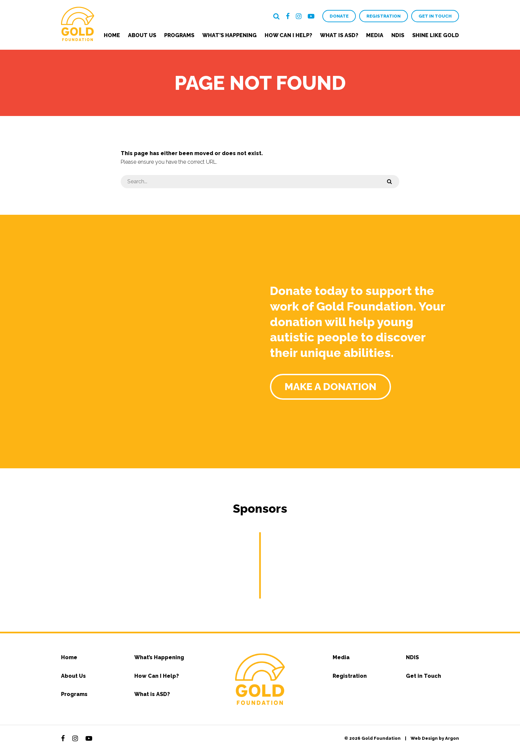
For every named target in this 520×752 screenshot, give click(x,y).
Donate (339, 16)
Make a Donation (330, 386)
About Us (142, 35)
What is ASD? (339, 35)
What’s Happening (229, 35)
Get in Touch (435, 16)
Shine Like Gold (435, 35)
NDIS (397, 35)
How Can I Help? (288, 35)
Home (112, 35)
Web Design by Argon (435, 738)
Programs (179, 35)
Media (374, 35)
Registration (383, 16)
